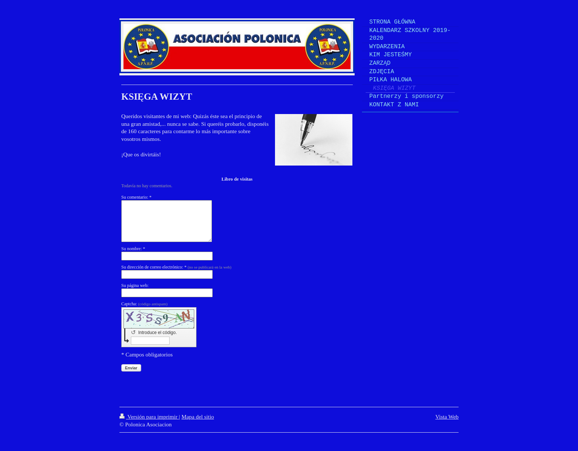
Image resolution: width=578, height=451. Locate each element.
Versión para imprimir (149, 416)
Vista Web (447, 416)
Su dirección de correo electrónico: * (176, 267)
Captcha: (144, 303)
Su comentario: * (136, 197)
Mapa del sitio (197, 416)
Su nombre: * (133, 248)
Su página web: (135, 285)
